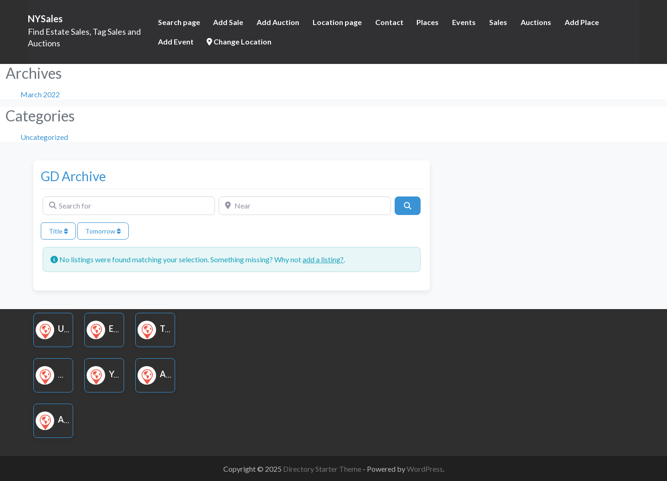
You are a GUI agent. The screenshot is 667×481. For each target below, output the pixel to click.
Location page (337, 22)
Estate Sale (123, 328)
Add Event (176, 41)
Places (427, 22)
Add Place (582, 22)
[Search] (408, 205)
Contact (389, 22)
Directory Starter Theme (323, 468)
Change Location (239, 41)
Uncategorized (44, 137)
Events (464, 22)
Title (58, 231)
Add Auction (278, 22)
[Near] (305, 205)
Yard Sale (119, 374)
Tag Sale (168, 328)
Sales (498, 22)
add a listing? (323, 259)
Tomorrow (103, 231)
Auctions (536, 22)
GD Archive (73, 176)
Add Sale (228, 22)
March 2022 (40, 94)
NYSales (45, 18)
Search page (179, 22)
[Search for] (129, 205)
